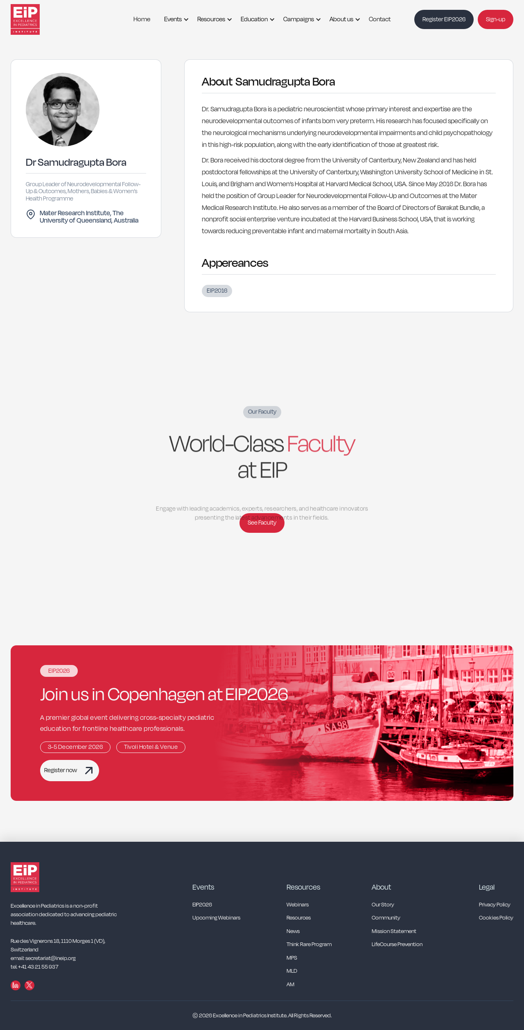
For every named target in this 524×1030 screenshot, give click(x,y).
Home (141, 19)
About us (341, 19)
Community (386, 918)
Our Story (383, 905)
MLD (292, 971)
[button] (173, 19)
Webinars (298, 905)
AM (290, 984)
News (293, 931)
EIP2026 (202, 905)
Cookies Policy (496, 918)
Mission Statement (394, 931)
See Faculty (262, 522)
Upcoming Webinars (216, 918)
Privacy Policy (494, 905)
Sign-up (495, 19)
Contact (380, 19)
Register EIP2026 (443, 19)
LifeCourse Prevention (397, 944)
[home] (35, 19)
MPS (292, 958)
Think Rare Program (309, 944)
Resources (211, 19)
